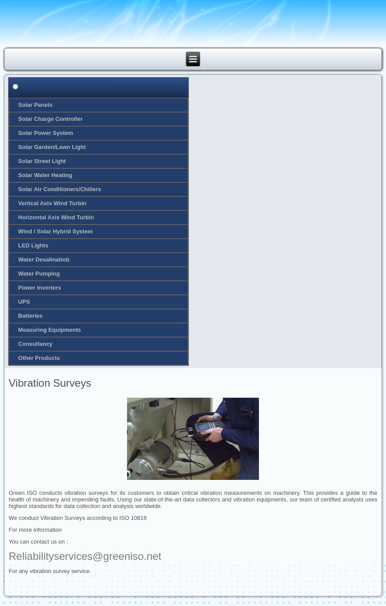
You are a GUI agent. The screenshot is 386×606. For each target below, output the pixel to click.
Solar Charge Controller (50, 119)
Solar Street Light (42, 161)
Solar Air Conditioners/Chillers (59, 189)
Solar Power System (45, 133)
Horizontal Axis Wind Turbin (56, 217)
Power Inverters (39, 287)
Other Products (39, 358)
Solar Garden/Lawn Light (52, 147)
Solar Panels (35, 105)
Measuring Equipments (49, 330)
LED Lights (33, 245)
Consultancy (35, 344)
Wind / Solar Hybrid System (55, 231)
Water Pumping (39, 273)
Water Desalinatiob (43, 259)
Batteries (30, 315)
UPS (24, 301)
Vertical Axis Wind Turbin (52, 203)
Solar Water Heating (45, 175)
